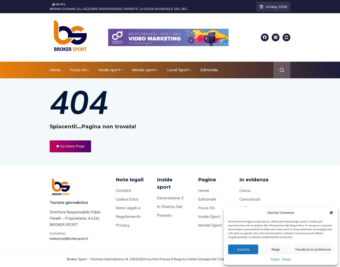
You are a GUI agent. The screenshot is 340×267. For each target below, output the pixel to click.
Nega (275, 249)
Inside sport (109, 69)
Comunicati (249, 199)
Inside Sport (209, 216)
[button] (331, 213)
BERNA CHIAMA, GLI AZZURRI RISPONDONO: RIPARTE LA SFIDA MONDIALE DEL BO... (119, 9)
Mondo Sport (210, 225)
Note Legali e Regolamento (128, 212)
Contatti (123, 190)
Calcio (245, 190)
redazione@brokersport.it (69, 238)
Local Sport (178, 69)
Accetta (243, 249)
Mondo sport (144, 69)
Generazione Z (170, 197)
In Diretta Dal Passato (169, 211)
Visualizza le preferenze (313, 249)
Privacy (275, 259)
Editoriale (209, 69)
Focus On (78, 69)
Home (55, 69)
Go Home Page (70, 146)
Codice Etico (127, 199)
